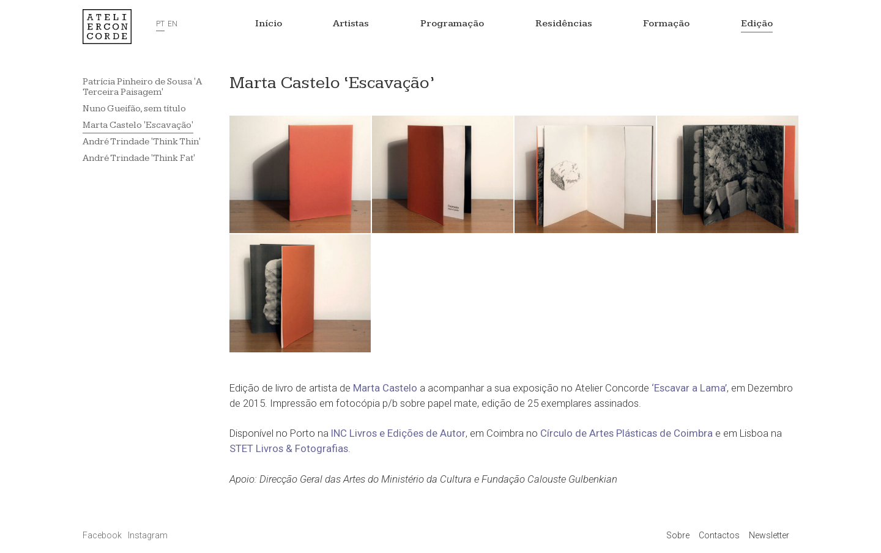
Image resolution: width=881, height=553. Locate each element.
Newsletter (769, 535)
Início (268, 23)
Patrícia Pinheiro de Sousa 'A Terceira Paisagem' (142, 86)
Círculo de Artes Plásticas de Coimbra (626, 433)
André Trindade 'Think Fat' (139, 158)
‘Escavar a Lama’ (689, 388)
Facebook (103, 535)
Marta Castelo (385, 388)
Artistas (351, 23)
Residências (563, 23)
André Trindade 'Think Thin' (142, 141)
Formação (666, 23)
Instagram (148, 535)
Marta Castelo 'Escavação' (138, 125)
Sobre (678, 535)
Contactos (719, 535)
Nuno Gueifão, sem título (134, 108)
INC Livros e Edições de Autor (398, 433)
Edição (757, 23)
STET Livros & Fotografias (288, 448)
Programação (452, 23)
